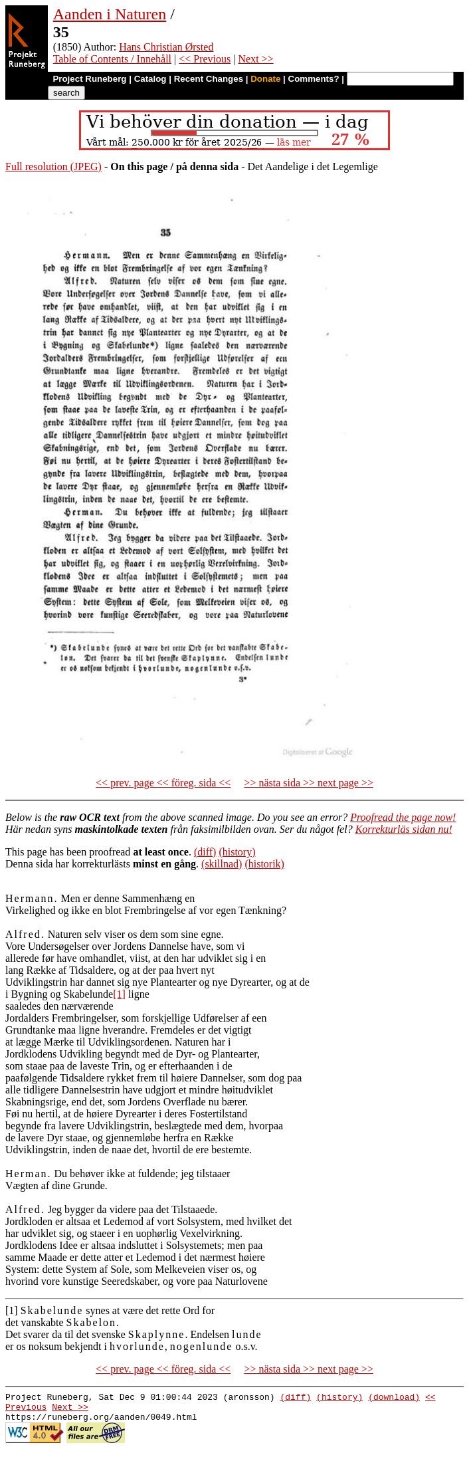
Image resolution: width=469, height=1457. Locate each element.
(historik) (264, 863)
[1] (119, 994)
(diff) (205, 851)
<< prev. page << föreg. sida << (163, 782)
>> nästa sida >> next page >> (308, 782)
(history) (237, 851)
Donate (265, 79)
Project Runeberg (89, 79)
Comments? (313, 79)
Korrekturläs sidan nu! (403, 829)
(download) (394, 1398)
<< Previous (205, 58)
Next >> (255, 58)
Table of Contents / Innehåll (112, 58)
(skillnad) (221, 863)
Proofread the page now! (403, 817)
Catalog (150, 79)
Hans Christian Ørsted (166, 47)
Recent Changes (208, 79)
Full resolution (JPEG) (53, 166)
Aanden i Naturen (110, 14)
